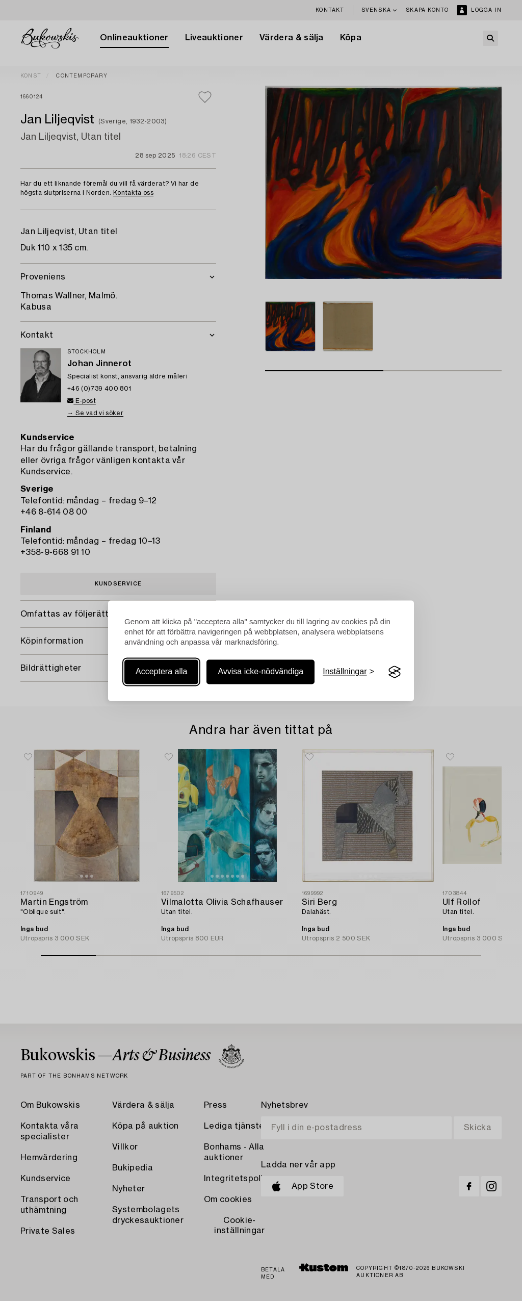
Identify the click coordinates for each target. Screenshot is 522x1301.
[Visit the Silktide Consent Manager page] (394, 672)
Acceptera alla (161, 672)
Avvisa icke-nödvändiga (260, 672)
